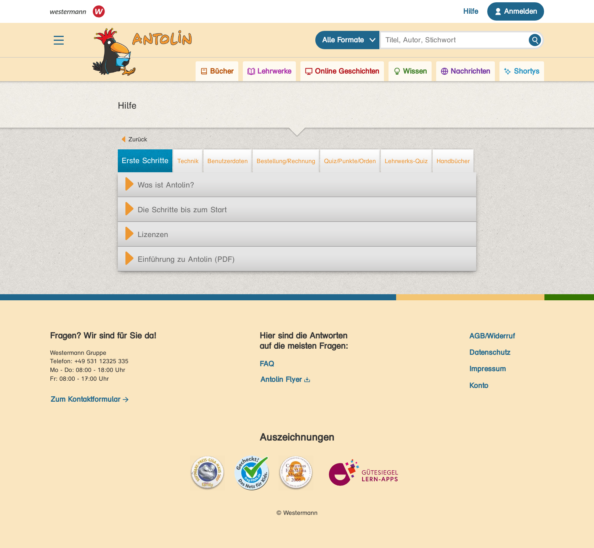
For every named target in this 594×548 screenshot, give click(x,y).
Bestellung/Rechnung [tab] (286, 161)
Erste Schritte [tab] (145, 160)
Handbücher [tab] (453, 161)
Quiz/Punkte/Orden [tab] (350, 161)
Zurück (137, 139)
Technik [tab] (188, 161)
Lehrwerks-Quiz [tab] (406, 161)
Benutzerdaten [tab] (227, 161)
